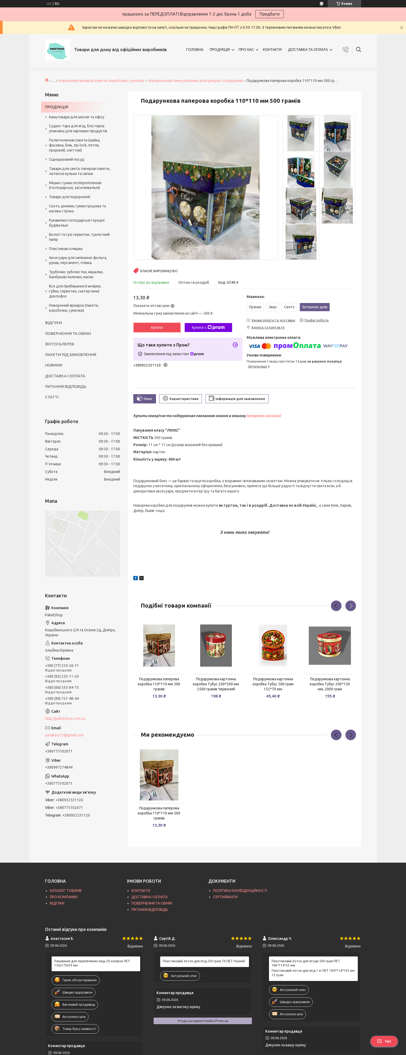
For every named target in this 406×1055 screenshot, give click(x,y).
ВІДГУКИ (53, 322)
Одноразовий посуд (66, 159)
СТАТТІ (51, 397)
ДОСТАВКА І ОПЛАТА (65, 376)
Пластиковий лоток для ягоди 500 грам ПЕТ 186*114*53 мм (306, 963)
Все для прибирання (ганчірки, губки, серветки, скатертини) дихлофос (75, 291)
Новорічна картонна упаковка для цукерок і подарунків (195, 81)
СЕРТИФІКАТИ (225, 897)
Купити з (208, 327)
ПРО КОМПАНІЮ (64, 897)
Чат (384, 1041)
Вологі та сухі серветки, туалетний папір (79, 237)
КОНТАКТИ (272, 49)
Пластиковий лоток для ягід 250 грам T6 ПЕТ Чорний (204, 961)
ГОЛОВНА (194, 49)
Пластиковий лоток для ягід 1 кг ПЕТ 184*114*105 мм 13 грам (313, 972)
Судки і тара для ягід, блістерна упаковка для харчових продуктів (78, 128)
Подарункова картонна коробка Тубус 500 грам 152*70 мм (273, 684)
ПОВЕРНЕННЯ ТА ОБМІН (68, 333)
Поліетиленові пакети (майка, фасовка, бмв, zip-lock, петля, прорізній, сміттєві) (74, 145)
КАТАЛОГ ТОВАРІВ (66, 890)
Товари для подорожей (69, 197)
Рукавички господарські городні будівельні (77, 222)
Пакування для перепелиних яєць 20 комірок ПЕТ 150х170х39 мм (92, 963)
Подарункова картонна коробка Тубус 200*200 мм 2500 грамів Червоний (216, 684)
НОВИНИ (53, 365)
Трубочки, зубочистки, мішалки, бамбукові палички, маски (76, 274)
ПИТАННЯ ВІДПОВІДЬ (65, 386)
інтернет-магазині (263, 416)
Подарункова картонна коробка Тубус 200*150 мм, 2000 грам (330, 684)
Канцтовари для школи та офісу (76, 117)
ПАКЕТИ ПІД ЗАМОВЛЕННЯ (70, 354)
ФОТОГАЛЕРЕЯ (59, 344)
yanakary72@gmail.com (64, 735)
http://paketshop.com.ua (65, 718)
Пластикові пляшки (65, 249)
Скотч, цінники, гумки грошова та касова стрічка (77, 208)
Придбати (270, 14)
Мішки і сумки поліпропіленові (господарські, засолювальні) (75, 185)
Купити (157, 327)
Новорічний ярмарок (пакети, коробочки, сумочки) (101, 81)
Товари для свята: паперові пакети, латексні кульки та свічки (79, 171)
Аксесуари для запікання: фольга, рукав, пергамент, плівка (78, 260)
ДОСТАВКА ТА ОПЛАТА (308, 49)
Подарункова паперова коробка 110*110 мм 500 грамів (159, 684)
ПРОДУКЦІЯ (220, 49)
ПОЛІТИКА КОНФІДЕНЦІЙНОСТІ (240, 890)
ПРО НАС (246, 49)
